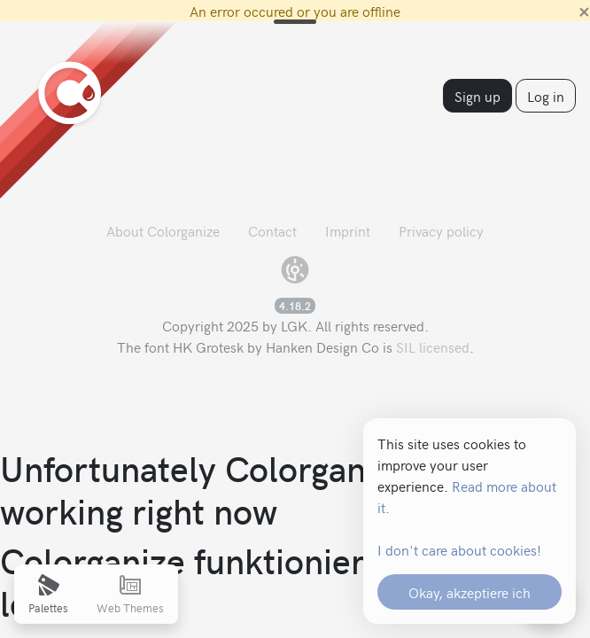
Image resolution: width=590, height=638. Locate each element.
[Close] (584, 10)
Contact (272, 230)
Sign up (477, 95)
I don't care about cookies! (459, 549)
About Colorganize (163, 230)
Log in (545, 95)
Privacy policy (441, 230)
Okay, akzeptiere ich (469, 592)
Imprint (347, 230)
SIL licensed (433, 346)
